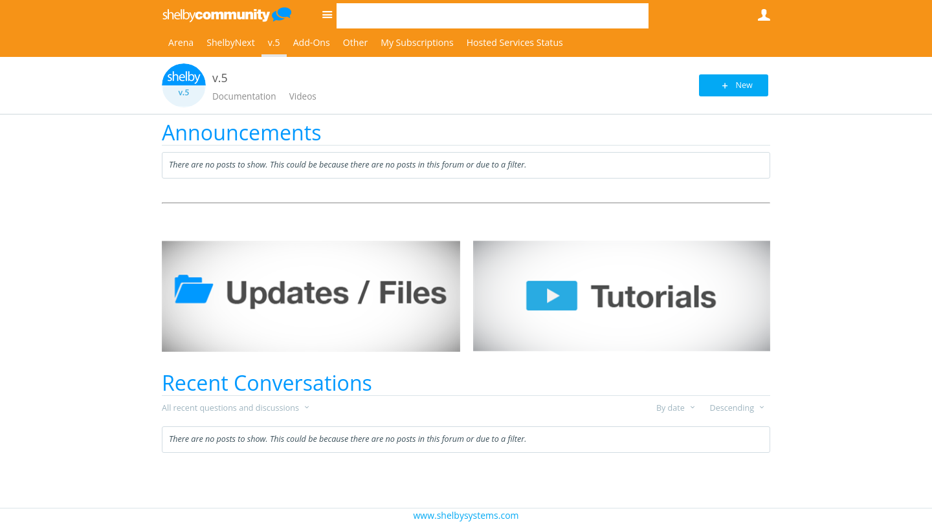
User (763, 14)
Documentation (244, 96)
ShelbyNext (230, 42)
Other (355, 42)
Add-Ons (311, 42)
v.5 (274, 42)
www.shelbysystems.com (465, 515)
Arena (181, 42)
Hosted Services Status (515, 42)
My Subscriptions (417, 42)
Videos (302, 96)
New (740, 85)
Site (327, 14)
